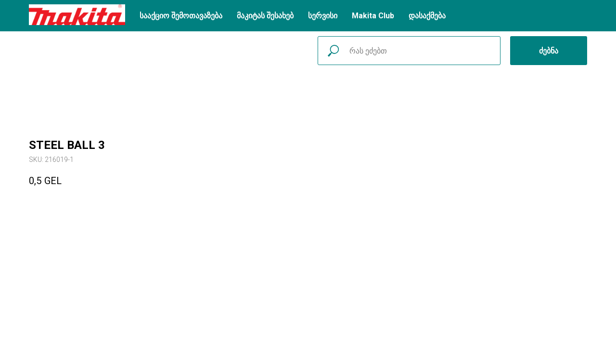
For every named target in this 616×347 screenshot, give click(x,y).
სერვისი (322, 15)
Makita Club (373, 15)
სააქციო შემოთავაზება (181, 15)
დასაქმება (427, 15)
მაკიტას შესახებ (265, 15)
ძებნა (548, 50)
